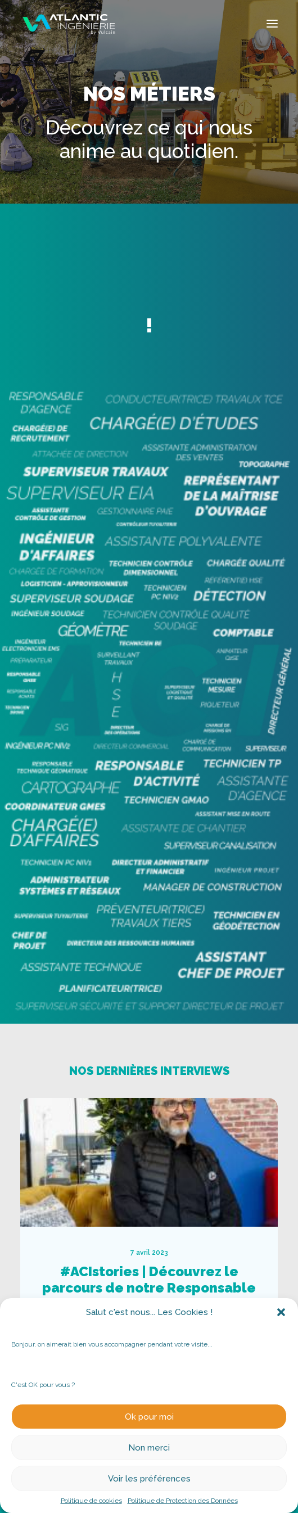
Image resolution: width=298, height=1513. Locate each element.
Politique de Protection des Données (183, 1501)
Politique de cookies (91, 1501)
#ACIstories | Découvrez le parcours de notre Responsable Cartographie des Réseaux (172, 1287)
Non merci (149, 1448)
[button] (281, 1312)
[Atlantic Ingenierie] (69, 23)
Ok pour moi (149, 1417)
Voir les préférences (149, 1479)
